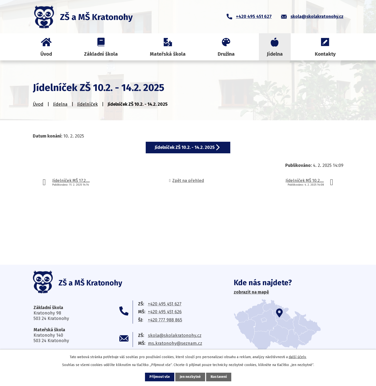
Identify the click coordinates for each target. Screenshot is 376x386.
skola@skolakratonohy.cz (174, 335)
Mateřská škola (168, 54)
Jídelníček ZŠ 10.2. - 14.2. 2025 (185, 147)
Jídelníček (87, 104)
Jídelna (275, 54)
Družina (226, 54)
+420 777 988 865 (165, 320)
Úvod (46, 54)
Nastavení (219, 377)
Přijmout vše (159, 377)
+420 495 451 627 (164, 304)
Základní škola (101, 54)
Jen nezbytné (190, 377)
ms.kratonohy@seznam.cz (175, 343)
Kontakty (325, 54)
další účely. (297, 357)
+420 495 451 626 (165, 312)
